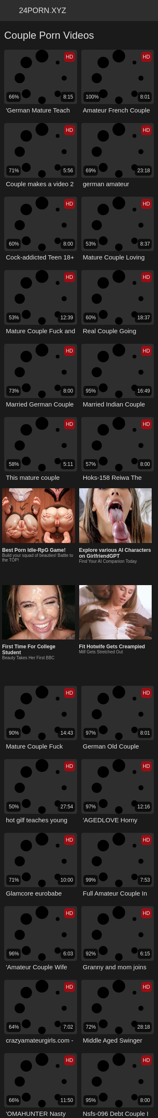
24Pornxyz (42, 10)
